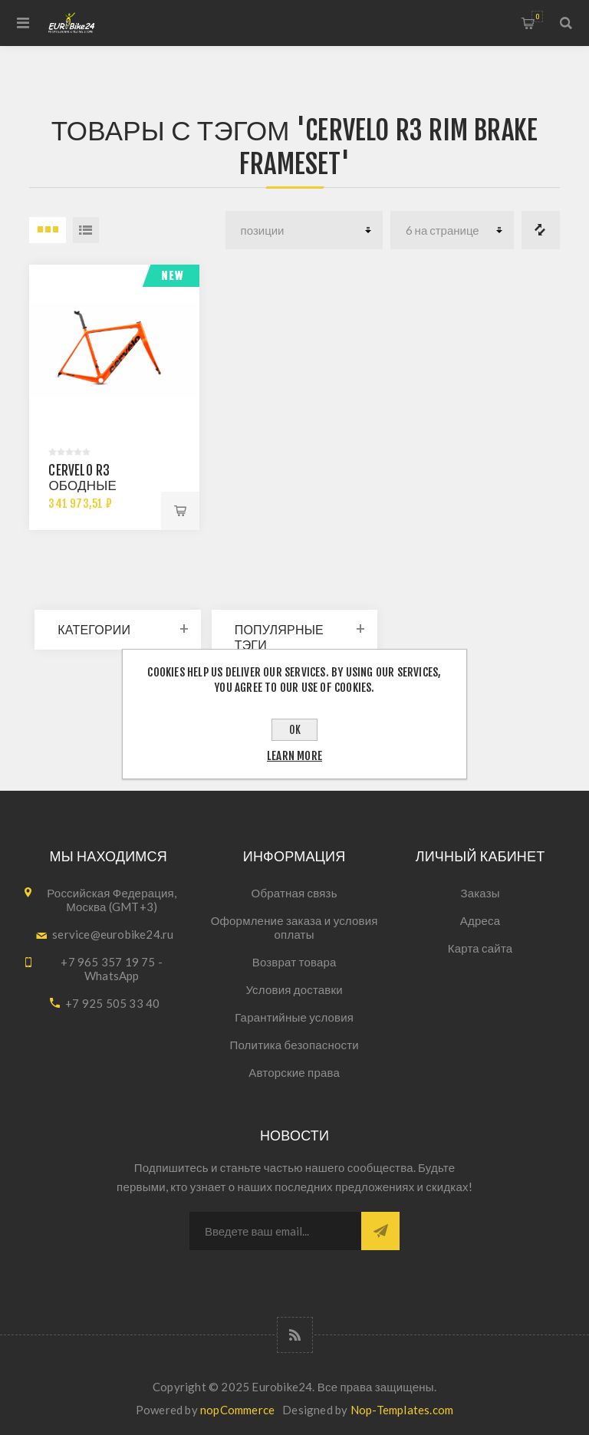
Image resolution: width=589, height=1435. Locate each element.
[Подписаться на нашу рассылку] (275, 1231)
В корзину (180, 511)
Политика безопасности (293, 1045)
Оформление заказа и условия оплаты (294, 927)
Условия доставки (294, 989)
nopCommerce (237, 1410)
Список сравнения (541, 230)
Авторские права (294, 1072)
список (86, 230)
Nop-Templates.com (401, 1410)
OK (295, 729)
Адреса (480, 920)
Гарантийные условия (294, 1017)
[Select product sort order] (304, 230)
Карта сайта (480, 948)
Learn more (294, 756)
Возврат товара (294, 962)
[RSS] (295, 1335)
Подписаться (380, 1231)
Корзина (537, 16)
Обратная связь (294, 893)
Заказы (479, 893)
